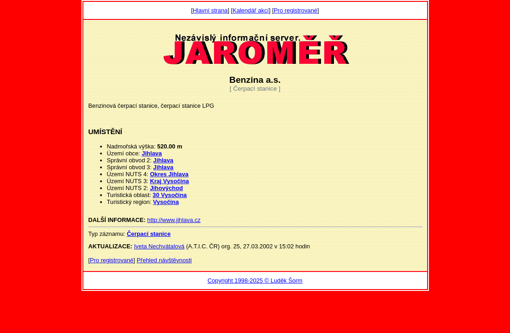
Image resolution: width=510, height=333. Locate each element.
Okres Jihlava (169, 174)
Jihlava (152, 153)
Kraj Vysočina (169, 181)
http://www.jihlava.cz (174, 219)
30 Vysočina (170, 194)
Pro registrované (295, 10)
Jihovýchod (166, 188)
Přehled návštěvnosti (164, 260)
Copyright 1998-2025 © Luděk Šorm (255, 280)
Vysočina (166, 201)
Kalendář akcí (251, 10)
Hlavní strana (210, 10)
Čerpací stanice (149, 233)
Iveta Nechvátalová (159, 246)
